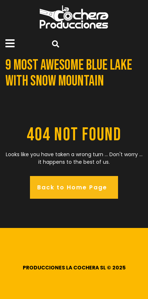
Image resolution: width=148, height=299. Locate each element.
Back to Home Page (72, 187)
